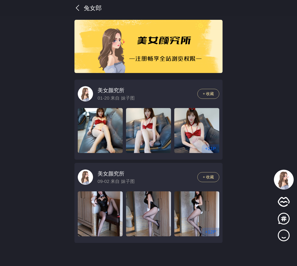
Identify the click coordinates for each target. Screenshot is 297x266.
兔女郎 (88, 8)
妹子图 (128, 98)
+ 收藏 (208, 94)
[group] (148, 46)
